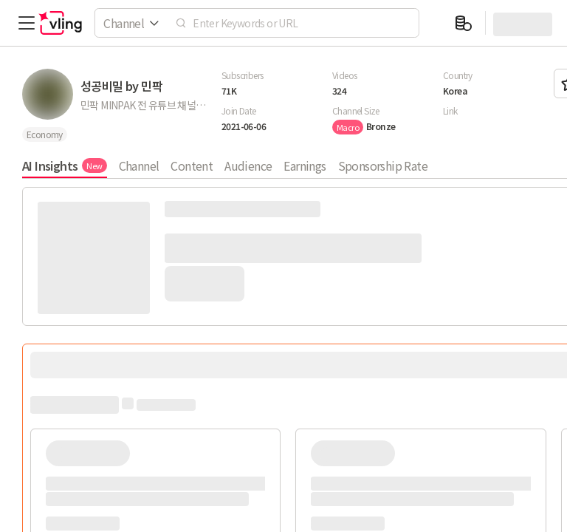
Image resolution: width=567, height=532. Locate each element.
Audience (248, 165)
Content (192, 165)
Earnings (305, 165)
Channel (139, 165)
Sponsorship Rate (382, 165)
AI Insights (64, 165)
